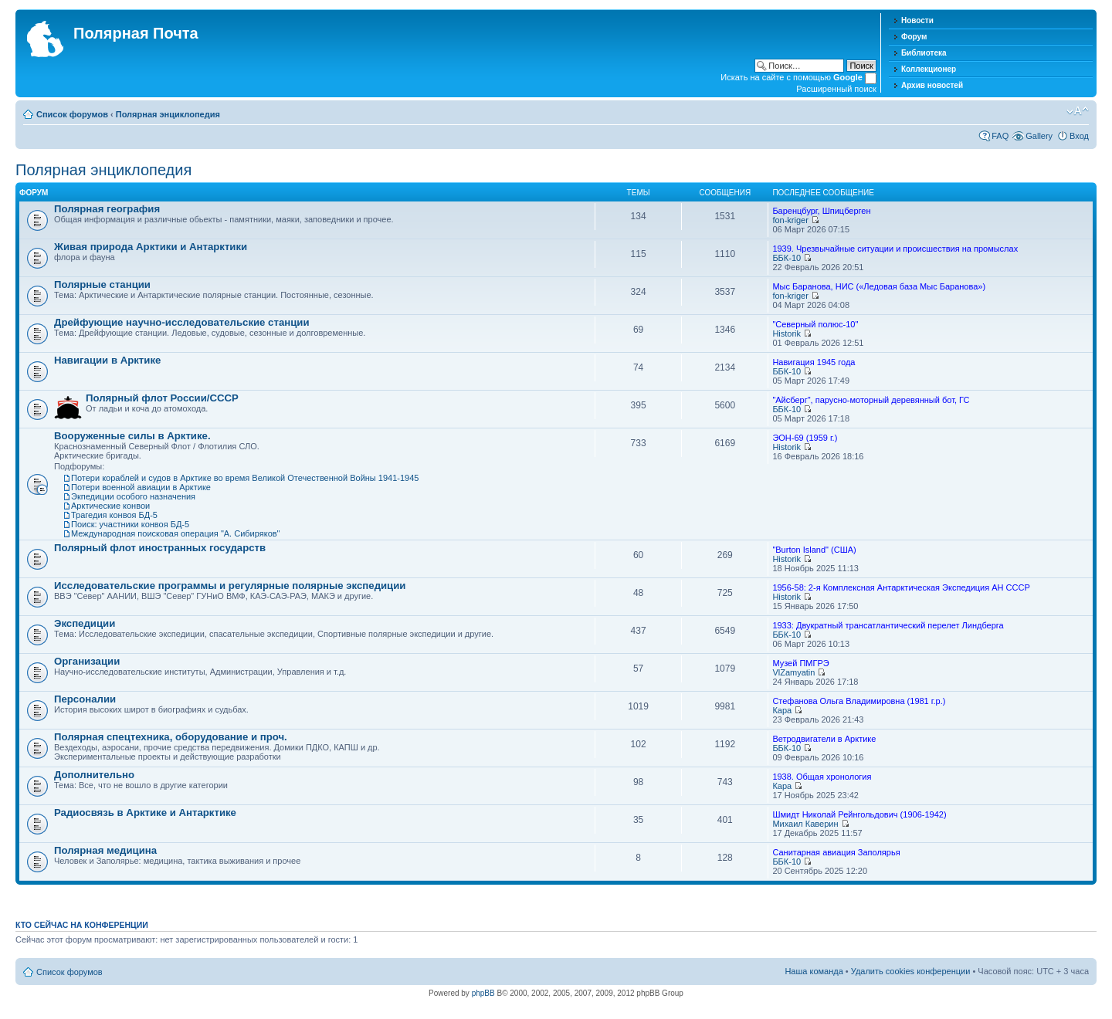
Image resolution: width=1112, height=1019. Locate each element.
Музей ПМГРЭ (800, 663)
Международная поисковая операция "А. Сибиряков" (175, 533)
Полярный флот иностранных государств (160, 548)
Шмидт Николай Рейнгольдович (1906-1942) (859, 814)
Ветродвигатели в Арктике (824, 738)
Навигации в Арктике (107, 360)
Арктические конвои (110, 505)
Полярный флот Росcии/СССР (162, 398)
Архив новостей (932, 85)
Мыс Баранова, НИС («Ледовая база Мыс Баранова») (878, 286)
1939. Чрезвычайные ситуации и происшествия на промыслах (895, 248)
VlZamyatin (793, 672)
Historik (786, 333)
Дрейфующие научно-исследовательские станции (182, 322)
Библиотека (924, 53)
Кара (782, 710)
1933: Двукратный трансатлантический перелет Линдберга (887, 625)
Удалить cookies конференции (911, 971)
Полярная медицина (105, 850)
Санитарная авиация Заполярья (836, 852)
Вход (1079, 135)
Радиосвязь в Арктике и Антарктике (145, 812)
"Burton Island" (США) (814, 549)
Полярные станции (102, 284)
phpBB (483, 993)
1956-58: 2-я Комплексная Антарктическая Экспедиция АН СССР (900, 587)
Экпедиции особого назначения (133, 496)
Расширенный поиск (836, 88)
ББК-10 (786, 257)
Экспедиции (84, 623)
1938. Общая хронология (821, 776)
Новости (917, 20)
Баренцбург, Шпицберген (821, 210)
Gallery (1039, 135)
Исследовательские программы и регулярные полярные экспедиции (229, 585)
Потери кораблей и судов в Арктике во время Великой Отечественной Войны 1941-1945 (245, 477)
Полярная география (107, 209)
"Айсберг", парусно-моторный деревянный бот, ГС (870, 400)
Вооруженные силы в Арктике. (132, 436)
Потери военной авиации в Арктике (141, 487)
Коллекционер (928, 69)
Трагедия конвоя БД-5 (114, 515)
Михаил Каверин (805, 823)
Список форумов (72, 114)
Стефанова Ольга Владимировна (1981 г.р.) (858, 701)
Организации (87, 661)
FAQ (1000, 135)
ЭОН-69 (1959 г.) (804, 437)
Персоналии (85, 699)
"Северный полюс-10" (815, 324)
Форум (914, 36)
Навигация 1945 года (813, 362)
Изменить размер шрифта (1077, 111)
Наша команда (813, 971)
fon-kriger (790, 220)
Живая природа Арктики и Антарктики (150, 246)
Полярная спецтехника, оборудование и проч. (170, 737)
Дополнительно (94, 774)
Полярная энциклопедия (168, 114)
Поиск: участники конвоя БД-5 (130, 524)
